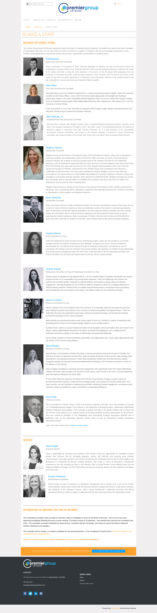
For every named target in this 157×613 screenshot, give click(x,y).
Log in (119, 3)
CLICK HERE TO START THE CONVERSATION (109, 551)
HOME (28, 27)
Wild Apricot (115, 608)
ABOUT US (38, 27)
